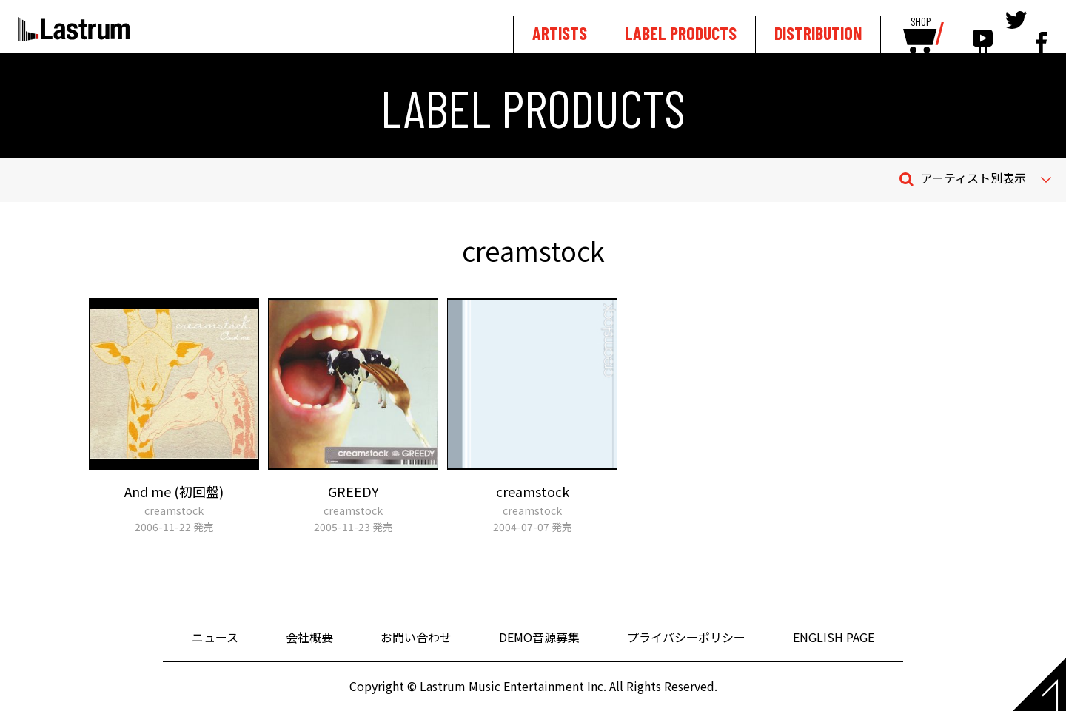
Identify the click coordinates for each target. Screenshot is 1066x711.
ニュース (215, 637)
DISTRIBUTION (818, 33)
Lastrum (74, 28)
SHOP (921, 22)
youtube (982, 31)
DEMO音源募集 (539, 637)
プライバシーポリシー (686, 637)
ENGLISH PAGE (833, 637)
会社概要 (309, 637)
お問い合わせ (416, 637)
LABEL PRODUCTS (681, 33)
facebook (1041, 31)
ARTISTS (559, 33)
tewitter (1016, 31)
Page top (1039, 684)
